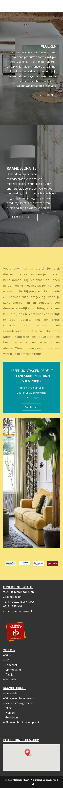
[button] (28, 752)
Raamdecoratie (22, 217)
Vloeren (46, 95)
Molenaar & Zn (21, 779)
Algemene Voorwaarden (44, 779)
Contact (31, 407)
